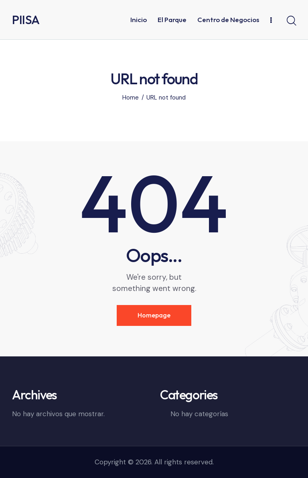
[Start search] (291, 20)
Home (130, 98)
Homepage (154, 315)
